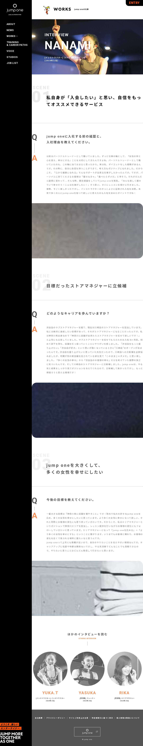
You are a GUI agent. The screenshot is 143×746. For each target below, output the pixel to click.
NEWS (10, 30)
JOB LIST (12, 63)
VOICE (10, 51)
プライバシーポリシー (56, 718)
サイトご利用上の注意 (78, 718)
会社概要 (39, 718)
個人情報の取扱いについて (128, 718)
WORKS (11, 36)
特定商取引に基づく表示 (102, 718)
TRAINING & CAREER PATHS (17, 43)
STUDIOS (12, 57)
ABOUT (11, 24)
